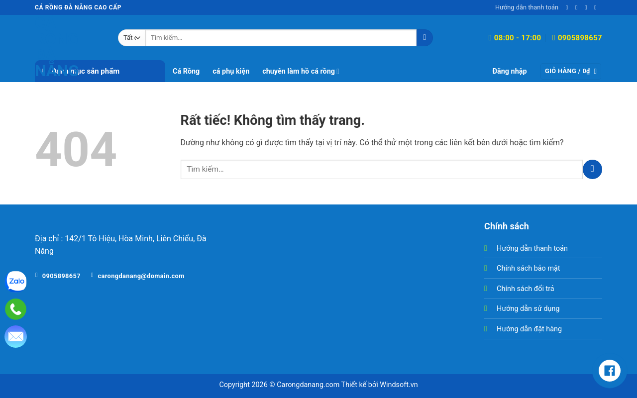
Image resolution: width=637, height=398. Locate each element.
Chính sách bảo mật (528, 268)
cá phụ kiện (230, 71)
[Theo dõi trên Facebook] (569, 7)
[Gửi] (425, 37)
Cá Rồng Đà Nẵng (57, 47)
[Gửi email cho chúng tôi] (578, 7)
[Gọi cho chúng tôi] (588, 7)
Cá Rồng (186, 71)
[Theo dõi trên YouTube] (597, 7)
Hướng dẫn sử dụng (528, 308)
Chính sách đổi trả (525, 289)
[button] (509, 71)
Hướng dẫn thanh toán (526, 7)
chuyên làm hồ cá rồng (300, 71)
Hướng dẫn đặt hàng (529, 329)
